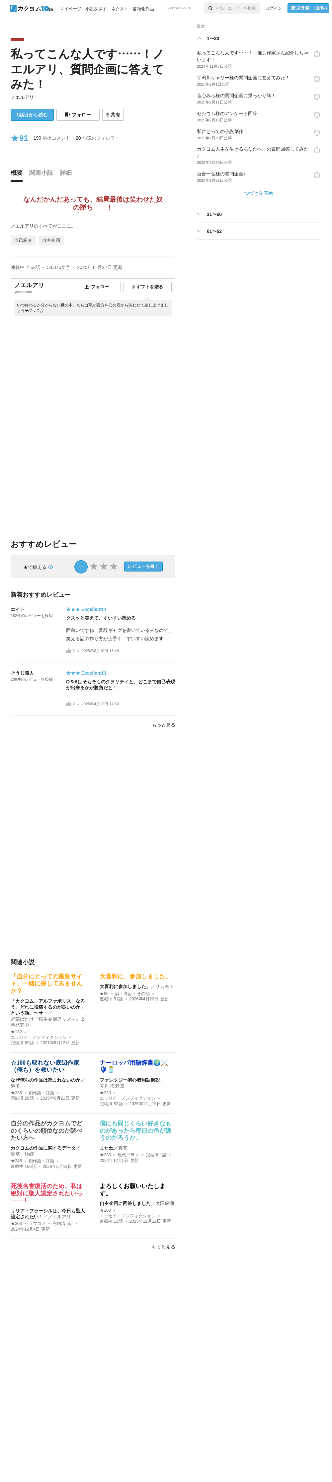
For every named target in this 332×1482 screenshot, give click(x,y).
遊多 (15, 1086)
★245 (16, 1161)
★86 (104, 993)
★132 (16, 1032)
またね (107, 1148)
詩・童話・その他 (132, 993)
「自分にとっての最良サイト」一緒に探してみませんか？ (46, 983)
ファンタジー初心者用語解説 (130, 1080)
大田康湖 (164, 1203)
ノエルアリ (22, 97)
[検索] (210, 8)
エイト (18, 609)
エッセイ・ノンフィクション (39, 1037)
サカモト (164, 986)
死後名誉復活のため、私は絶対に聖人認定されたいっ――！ (46, 1193)
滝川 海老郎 (112, 1086)
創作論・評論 (41, 1093)
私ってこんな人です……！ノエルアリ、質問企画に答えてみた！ (87, 69)
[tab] (18, 174)
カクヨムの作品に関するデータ (43, 1148)
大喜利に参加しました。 (125, 986)
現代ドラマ (128, 1155)
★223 (105, 1093)
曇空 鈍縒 (22, 1154)
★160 (105, 1210)
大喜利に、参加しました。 (135, 976)
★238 (105, 1155)
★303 (16, 1223)
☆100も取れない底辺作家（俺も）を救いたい (45, 1066)
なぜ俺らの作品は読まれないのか (45, 1080)
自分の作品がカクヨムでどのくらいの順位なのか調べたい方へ (46, 1130)
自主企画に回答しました (125, 1203)
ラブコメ (37, 1223)
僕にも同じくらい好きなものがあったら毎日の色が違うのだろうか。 (135, 1130)
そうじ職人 (22, 673)
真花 (122, 1148)
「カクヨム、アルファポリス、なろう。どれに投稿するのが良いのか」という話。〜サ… (48, 1007)
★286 (16, 1093)
